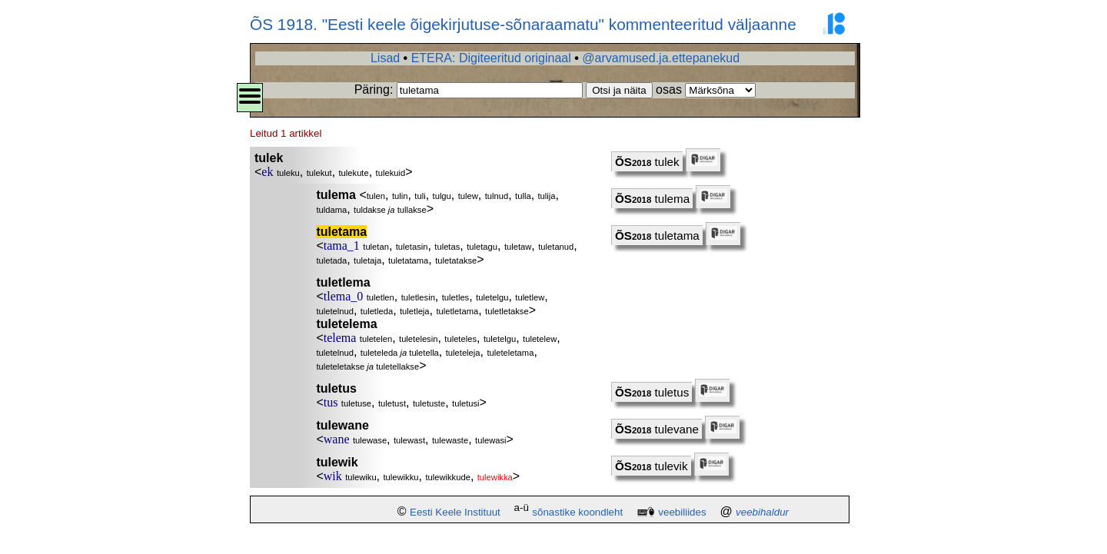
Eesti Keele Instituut (455, 512)
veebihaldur (762, 512)
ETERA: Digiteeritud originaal (491, 58)
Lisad (385, 58)
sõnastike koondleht (577, 512)
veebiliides (682, 512)
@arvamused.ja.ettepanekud (661, 58)
